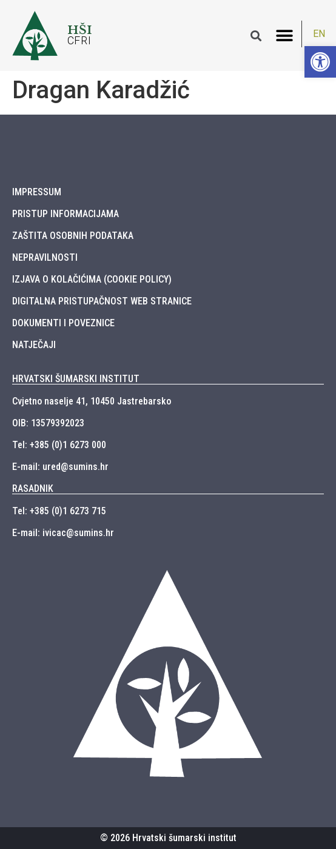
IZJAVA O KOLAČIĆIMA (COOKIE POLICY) (92, 279)
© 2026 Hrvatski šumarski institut (168, 838)
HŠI (79, 29)
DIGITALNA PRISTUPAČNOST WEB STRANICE (102, 301)
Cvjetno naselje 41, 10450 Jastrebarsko (91, 401)
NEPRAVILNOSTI (45, 257)
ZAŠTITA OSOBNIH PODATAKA (72, 235)
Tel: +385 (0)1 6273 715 (59, 511)
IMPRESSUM (36, 192)
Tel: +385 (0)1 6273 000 (59, 445)
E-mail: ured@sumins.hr (60, 466)
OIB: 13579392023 (48, 423)
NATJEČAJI (34, 345)
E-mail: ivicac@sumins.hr (63, 533)
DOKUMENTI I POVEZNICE (63, 323)
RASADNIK (32, 488)
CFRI (79, 41)
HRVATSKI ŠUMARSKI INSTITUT (75, 378)
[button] (284, 35)
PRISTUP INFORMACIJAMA (65, 214)
